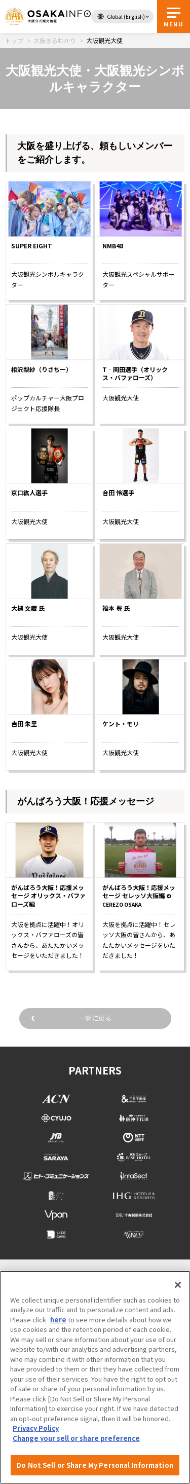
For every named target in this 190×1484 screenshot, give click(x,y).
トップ (14, 40)
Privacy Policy (36, 1428)
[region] (95, 1377)
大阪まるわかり (54, 40)
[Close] (178, 1285)
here (58, 1319)
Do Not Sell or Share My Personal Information (95, 1465)
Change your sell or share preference (76, 1438)
